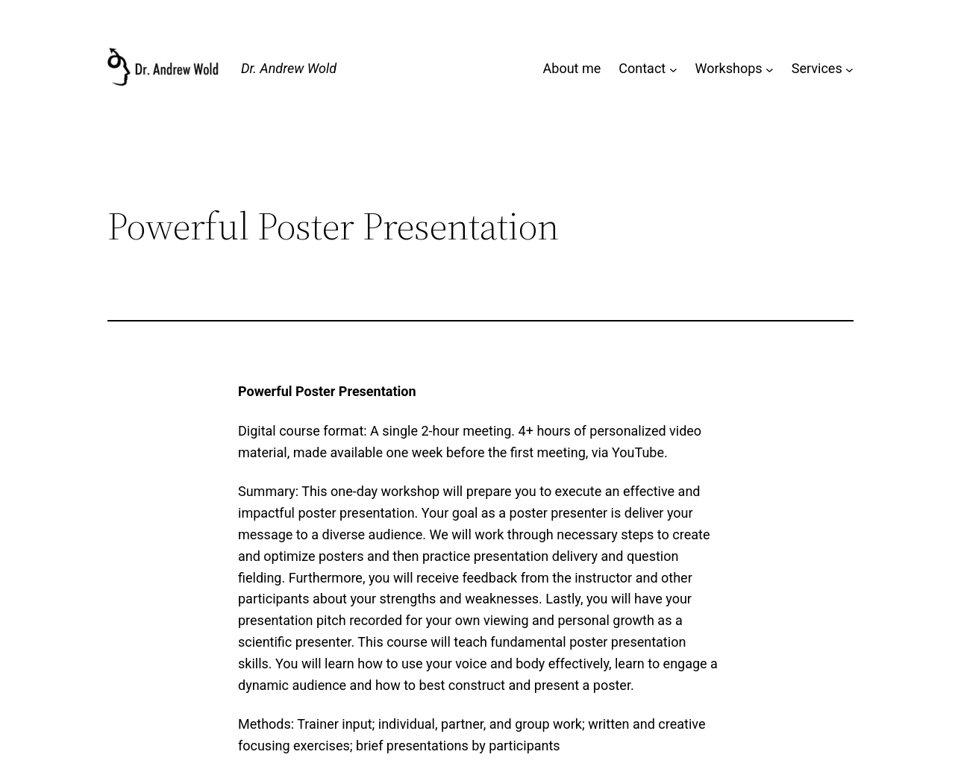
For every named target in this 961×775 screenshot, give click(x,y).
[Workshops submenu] (770, 69)
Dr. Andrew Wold (288, 68)
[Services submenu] (849, 69)
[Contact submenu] (673, 69)
